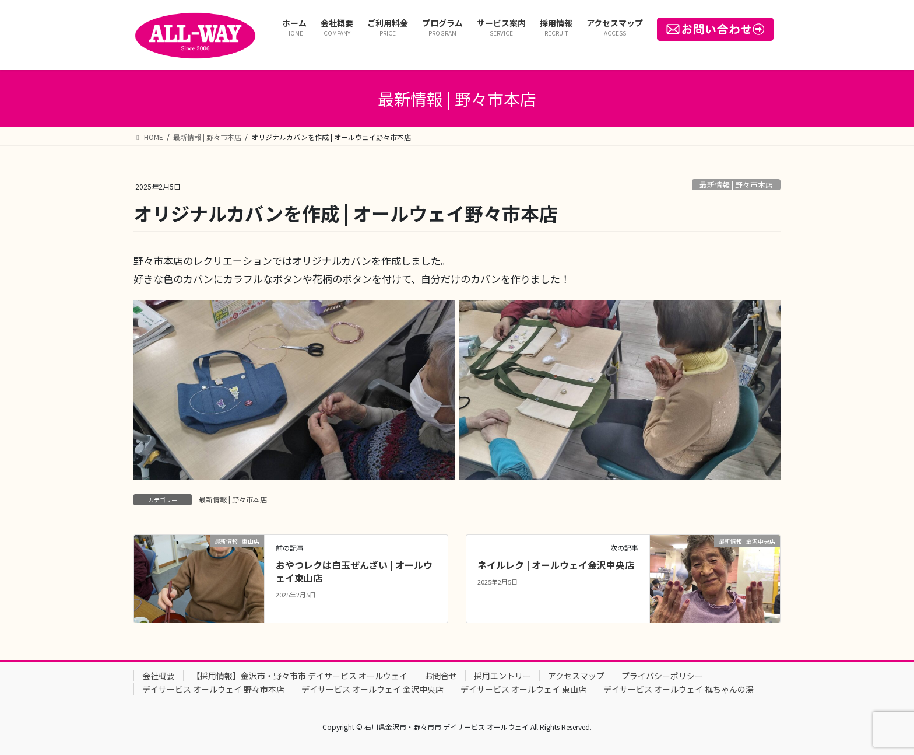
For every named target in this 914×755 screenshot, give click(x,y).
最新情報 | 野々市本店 (736, 184)
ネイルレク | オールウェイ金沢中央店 (555, 565)
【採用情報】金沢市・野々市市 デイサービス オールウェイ (299, 675)
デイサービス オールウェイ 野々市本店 (213, 689)
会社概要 (158, 675)
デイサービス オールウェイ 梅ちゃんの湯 (678, 689)
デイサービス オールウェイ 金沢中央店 (372, 689)
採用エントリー (502, 675)
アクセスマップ (576, 675)
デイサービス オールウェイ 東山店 (523, 689)
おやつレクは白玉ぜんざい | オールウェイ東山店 (354, 571)
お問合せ (440, 675)
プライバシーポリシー (662, 675)
